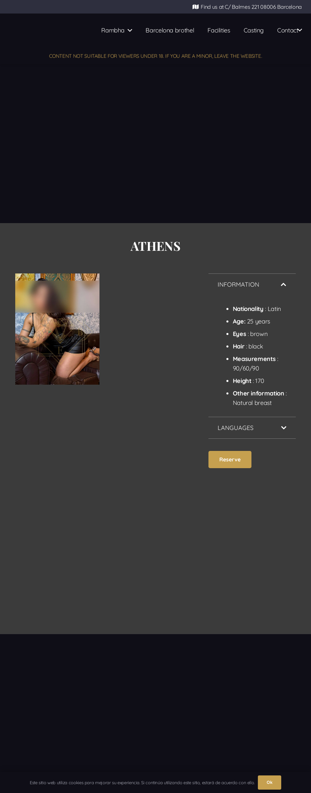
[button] (128, 30)
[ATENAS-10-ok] (57, 584)
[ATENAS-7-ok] (148, 344)
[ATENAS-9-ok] (148, 478)
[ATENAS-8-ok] (57, 483)
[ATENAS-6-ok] (57, 329)
